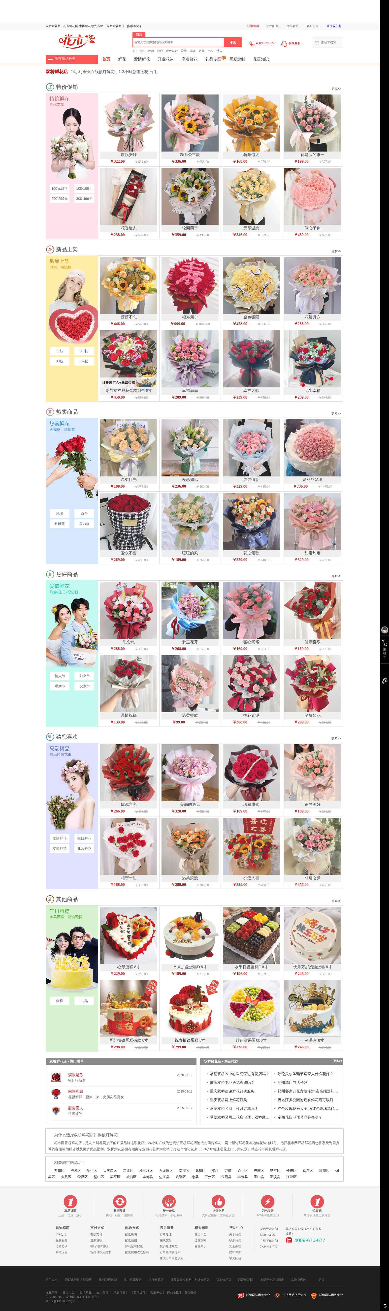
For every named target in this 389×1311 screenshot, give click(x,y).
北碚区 (200, 1171)
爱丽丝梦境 (313, 479)
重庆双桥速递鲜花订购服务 (232, 1091)
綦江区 (308, 1171)
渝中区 (92, 1171)
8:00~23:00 (267, 1235)
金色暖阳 (251, 317)
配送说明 (131, 1234)
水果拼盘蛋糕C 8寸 (251, 967)
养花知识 (200, 1246)
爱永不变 (129, 553)
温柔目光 (129, 479)
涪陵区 (75, 1171)
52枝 (84, 361)
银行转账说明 (99, 1246)
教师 (202, 51)
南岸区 (184, 1171)
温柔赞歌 (190, 715)
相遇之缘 (313, 878)
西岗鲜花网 (245, 1279)
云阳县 (226, 1177)
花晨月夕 (313, 317)
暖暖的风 (190, 553)
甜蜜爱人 (75, 1108)
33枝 (59, 361)
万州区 (59, 1171)
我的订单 (273, 26)
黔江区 (275, 1171)
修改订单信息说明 (172, 1258)
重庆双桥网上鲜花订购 (228, 1100)
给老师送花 (137, 1292)
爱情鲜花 (142, 59)
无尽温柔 (251, 228)
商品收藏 (293, 26)
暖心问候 (251, 642)
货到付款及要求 (100, 1252)
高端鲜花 (189, 59)
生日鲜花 (84, 838)
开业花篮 (166, 59)
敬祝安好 (129, 155)
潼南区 (324, 1171)
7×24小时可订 (269, 1247)
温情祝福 (129, 715)
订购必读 (61, 1246)
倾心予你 (313, 228)
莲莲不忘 (129, 317)
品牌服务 (61, 1240)
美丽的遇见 (190, 804)
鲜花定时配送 (134, 1246)
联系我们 (235, 1240)
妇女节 (84, 676)
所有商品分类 (65, 59)
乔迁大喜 (251, 878)
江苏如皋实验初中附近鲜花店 (190, 1279)
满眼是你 (75, 1075)
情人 (220, 51)
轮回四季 (190, 228)
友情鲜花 (59, 848)
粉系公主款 (190, 155)
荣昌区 (82, 1177)
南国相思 (75, 1091)
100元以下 (59, 188)
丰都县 (148, 1177)
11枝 (59, 351)
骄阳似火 (251, 155)
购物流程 (61, 1252)
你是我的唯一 (312, 155)
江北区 (128, 1171)
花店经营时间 (269, 1229)
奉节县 (242, 1177)
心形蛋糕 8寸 (128, 967)
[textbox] (178, 42)
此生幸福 (313, 390)
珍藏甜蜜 (251, 804)
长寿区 (291, 1171)
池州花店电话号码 (292, 1082)
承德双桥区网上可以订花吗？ (234, 1108)
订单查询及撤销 (170, 1252)
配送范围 (131, 1240)
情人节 (59, 676)
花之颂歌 (251, 553)
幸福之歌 (251, 390)
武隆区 (180, 1177)
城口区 (131, 1177)
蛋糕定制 (237, 59)
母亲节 (59, 686)
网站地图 (173, 1292)
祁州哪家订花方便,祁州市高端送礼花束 (310, 1091)
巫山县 (259, 1177)
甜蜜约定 (313, 553)
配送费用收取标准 (137, 1252)
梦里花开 (190, 642)
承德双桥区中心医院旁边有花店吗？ (239, 1074)
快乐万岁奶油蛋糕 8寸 (312, 967)
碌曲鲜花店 (223, 1279)
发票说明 (96, 1240)
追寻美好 (313, 804)
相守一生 (129, 878)
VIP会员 (61, 1234)
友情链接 (190, 1292)
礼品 (84, 1001)
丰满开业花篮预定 (272, 1279)
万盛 (228, 1171)
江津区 (291, 1177)
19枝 (84, 351)
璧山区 (99, 1177)
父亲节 (84, 686)
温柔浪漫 (190, 878)
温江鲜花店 (156, 1279)
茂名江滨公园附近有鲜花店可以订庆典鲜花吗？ (317, 1100)
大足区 (66, 1177)
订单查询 (253, 26)
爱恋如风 (190, 479)
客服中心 (156, 1292)
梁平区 (115, 1177)
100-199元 (84, 188)
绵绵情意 (251, 479)
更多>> (336, 89)
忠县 (195, 1177)
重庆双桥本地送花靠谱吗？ (232, 1082)
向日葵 (59, 524)
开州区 (210, 1177)
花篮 (193, 51)
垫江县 (164, 1177)
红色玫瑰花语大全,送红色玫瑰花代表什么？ (313, 1108)
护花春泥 (251, 715)
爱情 (184, 51)
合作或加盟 (333, 26)
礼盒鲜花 (84, 848)
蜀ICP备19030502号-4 (60, 1301)
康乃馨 (84, 524)
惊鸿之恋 (129, 804)
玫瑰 (151, 51)
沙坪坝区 (146, 1171)
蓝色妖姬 (172, 51)
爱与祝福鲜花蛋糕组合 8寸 (128, 390)
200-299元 (59, 199)
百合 (160, 51)
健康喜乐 (313, 642)
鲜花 (88, 26)
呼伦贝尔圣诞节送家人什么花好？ (305, 1074)
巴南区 (259, 1171)
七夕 (211, 51)
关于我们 (235, 1234)
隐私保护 (235, 1252)
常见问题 (235, 1258)
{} (134, 26)
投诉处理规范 (169, 1246)
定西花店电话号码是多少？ (300, 1117)
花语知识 (261, 59)
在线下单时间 (269, 1241)
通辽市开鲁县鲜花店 (78, 1279)
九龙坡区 (166, 1171)
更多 (321, 1278)
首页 (106, 59)
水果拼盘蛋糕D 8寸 (190, 967)
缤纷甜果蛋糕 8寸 (251, 1040)
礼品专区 (215, 58)
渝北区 (242, 1171)
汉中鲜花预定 (133, 1279)
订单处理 (166, 1234)
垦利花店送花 (108, 1279)
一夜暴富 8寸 (312, 1040)
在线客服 (290, 43)
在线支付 (96, 1234)
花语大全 (200, 1234)
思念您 (129, 642)
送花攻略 (200, 1240)
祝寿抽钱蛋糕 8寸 (190, 1040)
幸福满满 (190, 390)
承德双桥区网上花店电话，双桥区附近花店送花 (249, 1117)
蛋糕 (59, 1001)
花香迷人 (129, 228)
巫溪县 (275, 1177)
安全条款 (235, 1246)
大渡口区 (110, 1171)
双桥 (215, 1171)
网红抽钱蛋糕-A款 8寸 (128, 1040)
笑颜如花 (313, 715)
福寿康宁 (190, 317)
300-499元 (84, 199)
